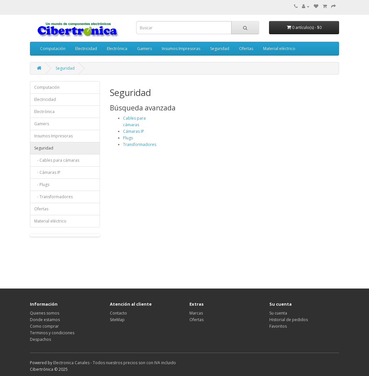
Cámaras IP (133, 131)
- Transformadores (53, 197)
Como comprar (44, 326)
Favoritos (278, 326)
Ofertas (246, 48)
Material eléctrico (279, 48)
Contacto (118, 313)
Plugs (128, 138)
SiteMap (117, 319)
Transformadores (139, 144)
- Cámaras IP (47, 172)
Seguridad (219, 48)
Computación (52, 48)
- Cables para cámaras (56, 160)
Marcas (196, 313)
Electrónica (117, 48)
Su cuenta (278, 313)
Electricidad (86, 48)
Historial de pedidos (288, 319)
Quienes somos (44, 313)
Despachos (40, 339)
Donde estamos (45, 319)
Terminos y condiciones (52, 333)
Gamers (144, 48)
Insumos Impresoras (181, 48)
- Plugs (41, 184)
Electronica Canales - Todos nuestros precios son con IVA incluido (114, 362)
